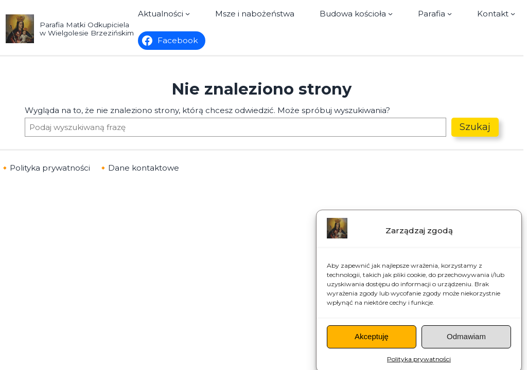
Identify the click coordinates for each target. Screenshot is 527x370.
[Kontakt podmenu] (496, 13)
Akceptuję (372, 342)
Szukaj (475, 127)
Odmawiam (466, 342)
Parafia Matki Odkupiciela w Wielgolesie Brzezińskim (87, 29)
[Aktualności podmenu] (164, 13)
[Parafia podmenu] (435, 13)
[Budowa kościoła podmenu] (356, 13)
